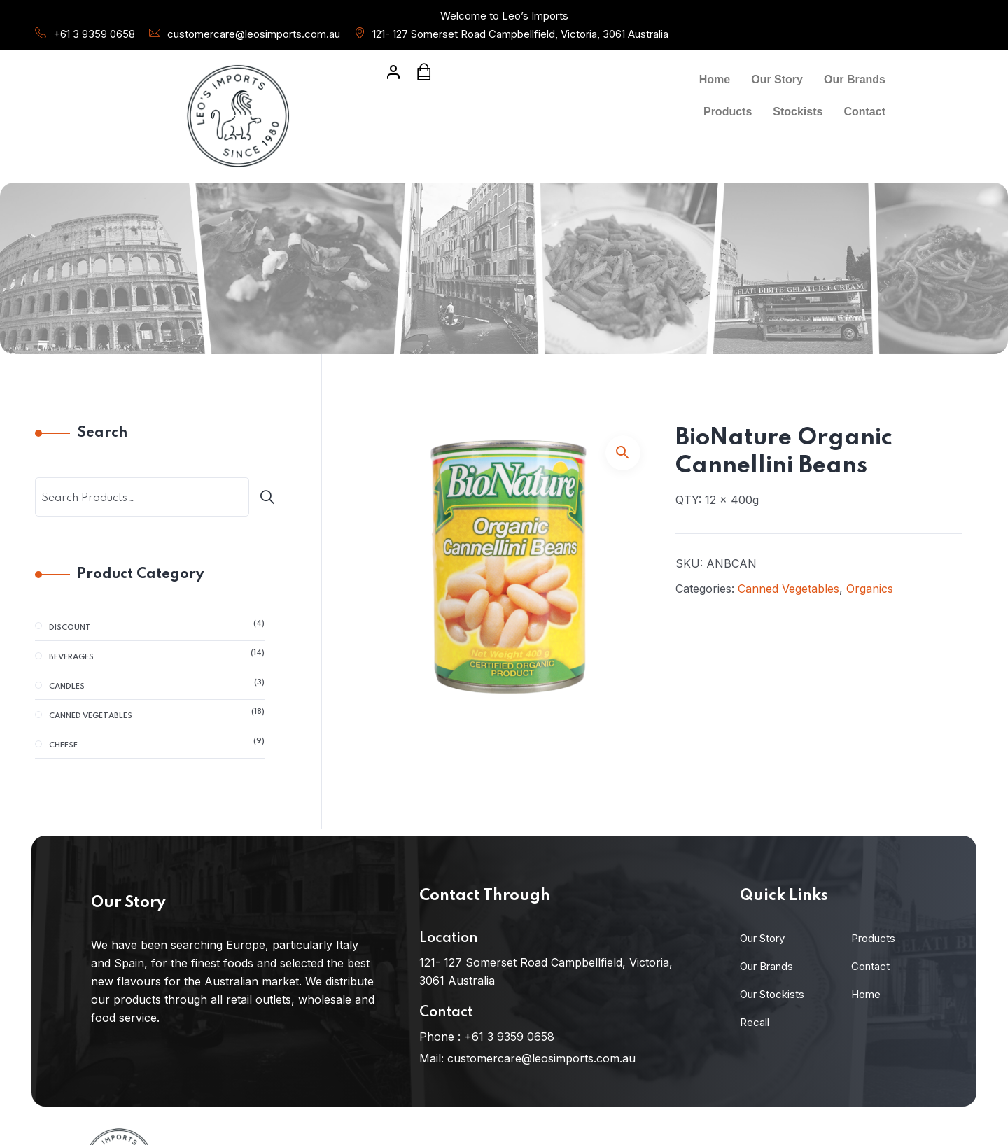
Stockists (797, 112)
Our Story (777, 79)
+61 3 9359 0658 (94, 34)
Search (102, 433)
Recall (754, 1022)
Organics (869, 589)
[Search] (270, 497)
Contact (865, 112)
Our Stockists (772, 994)
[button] (623, 452)
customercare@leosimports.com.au (253, 34)
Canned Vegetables (788, 589)
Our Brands (855, 79)
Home (714, 79)
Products (728, 112)
